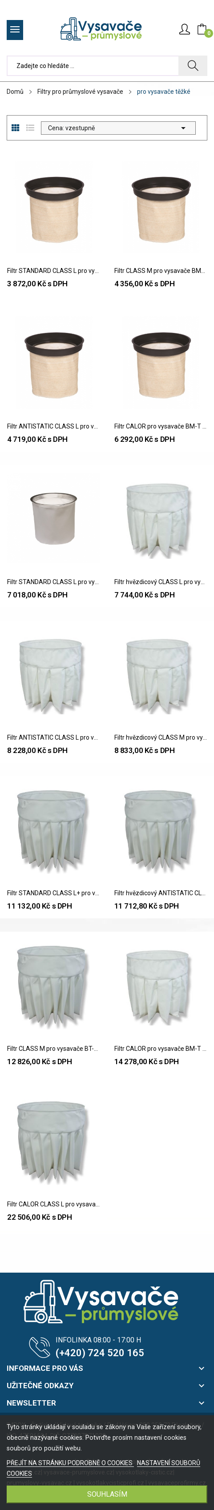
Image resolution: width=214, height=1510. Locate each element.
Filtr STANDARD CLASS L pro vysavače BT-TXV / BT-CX (53, 581)
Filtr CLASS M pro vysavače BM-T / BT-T (160, 270)
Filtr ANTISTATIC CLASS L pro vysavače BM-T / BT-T (53, 426)
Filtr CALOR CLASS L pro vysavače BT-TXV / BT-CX (53, 1204)
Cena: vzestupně (118, 128)
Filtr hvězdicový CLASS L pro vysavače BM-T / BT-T (160, 581)
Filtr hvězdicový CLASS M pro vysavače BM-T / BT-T (160, 737)
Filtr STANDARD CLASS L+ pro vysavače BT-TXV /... (53, 893)
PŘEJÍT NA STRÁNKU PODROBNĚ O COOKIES (70, 1462)
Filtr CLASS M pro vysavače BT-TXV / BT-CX (53, 1048)
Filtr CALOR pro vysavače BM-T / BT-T (160, 426)
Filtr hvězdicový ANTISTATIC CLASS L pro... (160, 893)
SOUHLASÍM (107, 1494)
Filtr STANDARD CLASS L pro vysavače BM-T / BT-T (53, 270)
